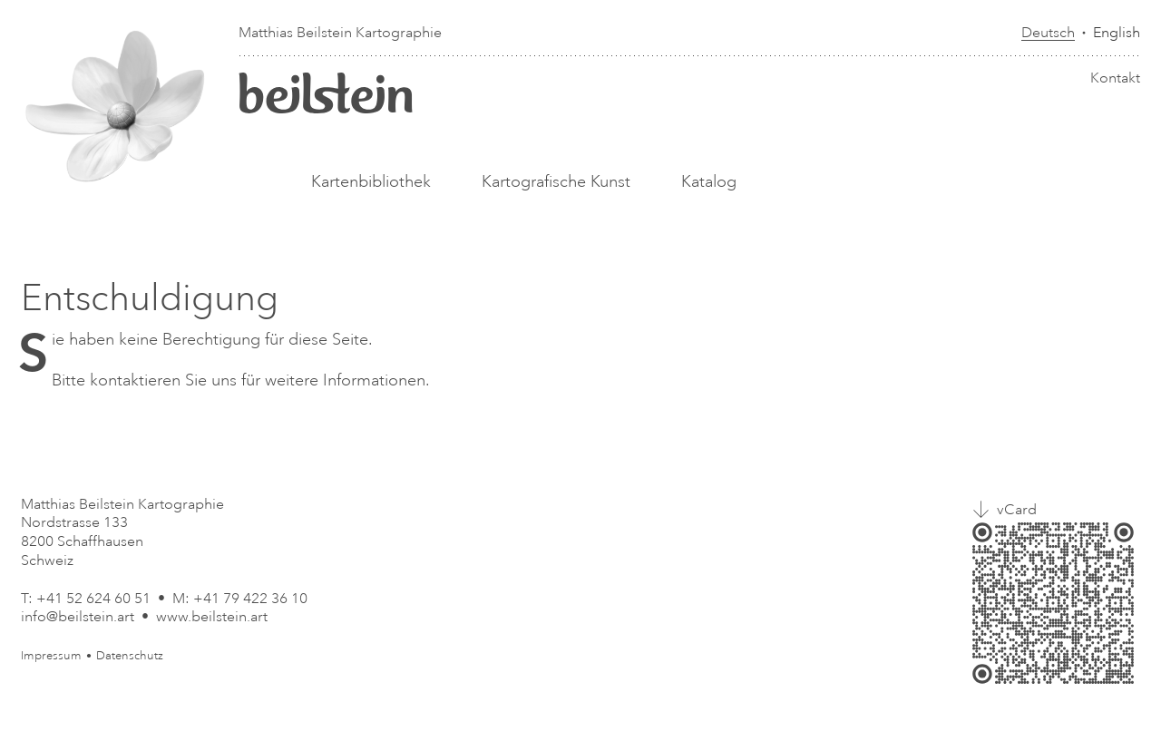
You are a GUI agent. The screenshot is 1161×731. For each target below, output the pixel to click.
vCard (1017, 510)
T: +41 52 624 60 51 (86, 599)
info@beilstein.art (77, 617)
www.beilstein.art (212, 617)
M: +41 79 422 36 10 (239, 599)
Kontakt (1115, 78)
